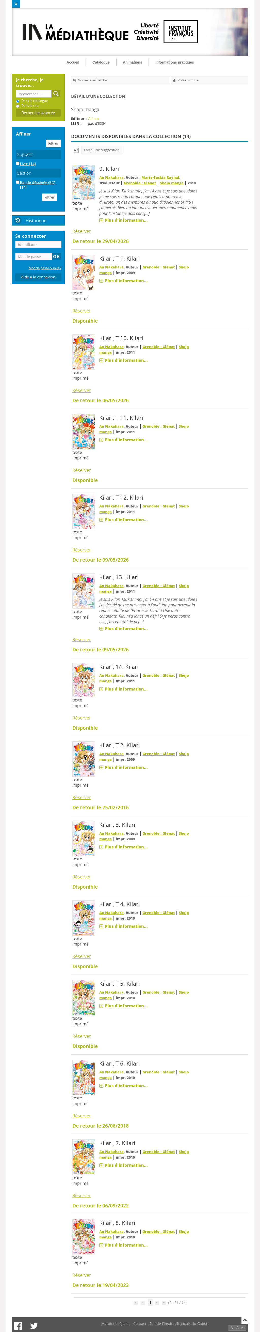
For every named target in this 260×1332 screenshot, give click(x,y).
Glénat (93, 118)
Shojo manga (172, 183)
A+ (243, 1327)
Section (24, 173)
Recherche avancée (38, 112)
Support (25, 154)
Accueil (73, 62)
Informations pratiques (174, 62)
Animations (132, 62)
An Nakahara (111, 177)
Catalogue (101, 62)
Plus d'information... (126, 220)
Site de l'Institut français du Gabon (178, 1323)
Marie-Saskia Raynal (160, 177)
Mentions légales (115, 1323)
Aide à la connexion (38, 277)
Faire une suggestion (102, 149)
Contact (139, 1323)
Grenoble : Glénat (140, 183)
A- (232, 1327)
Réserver (81, 231)
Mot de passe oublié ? (45, 268)
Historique (36, 220)
